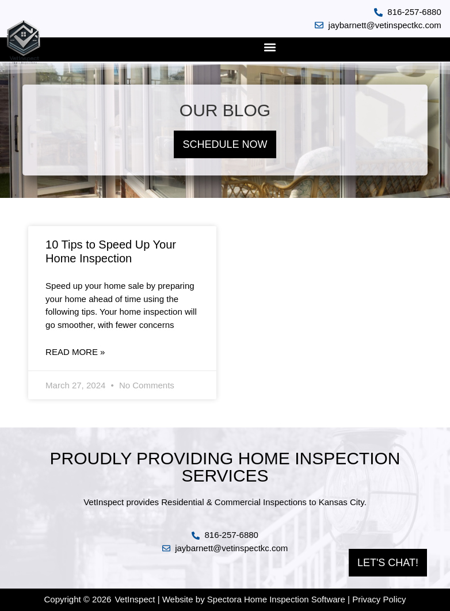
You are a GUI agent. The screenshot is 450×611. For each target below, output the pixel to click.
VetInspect (135, 599)
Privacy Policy (379, 599)
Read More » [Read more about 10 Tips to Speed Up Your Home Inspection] (75, 352)
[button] (270, 46)
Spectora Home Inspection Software (276, 599)
